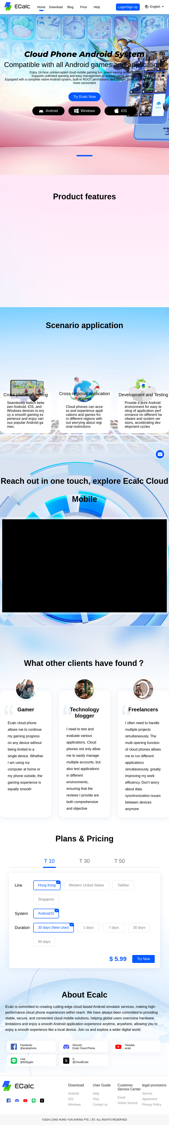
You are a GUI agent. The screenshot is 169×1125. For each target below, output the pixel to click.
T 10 (49, 861)
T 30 (84, 861)
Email (121, 1097)
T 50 (119, 861)
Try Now (143, 959)
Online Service (128, 1103)
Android (73, 1093)
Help (97, 7)
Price (83, 7)
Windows (74, 1104)
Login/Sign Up (128, 7)
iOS (70, 1099)
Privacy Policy (151, 1104)
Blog (70, 7)
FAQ (96, 1099)
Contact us (100, 1104)
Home (41, 7)
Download (56, 7)
